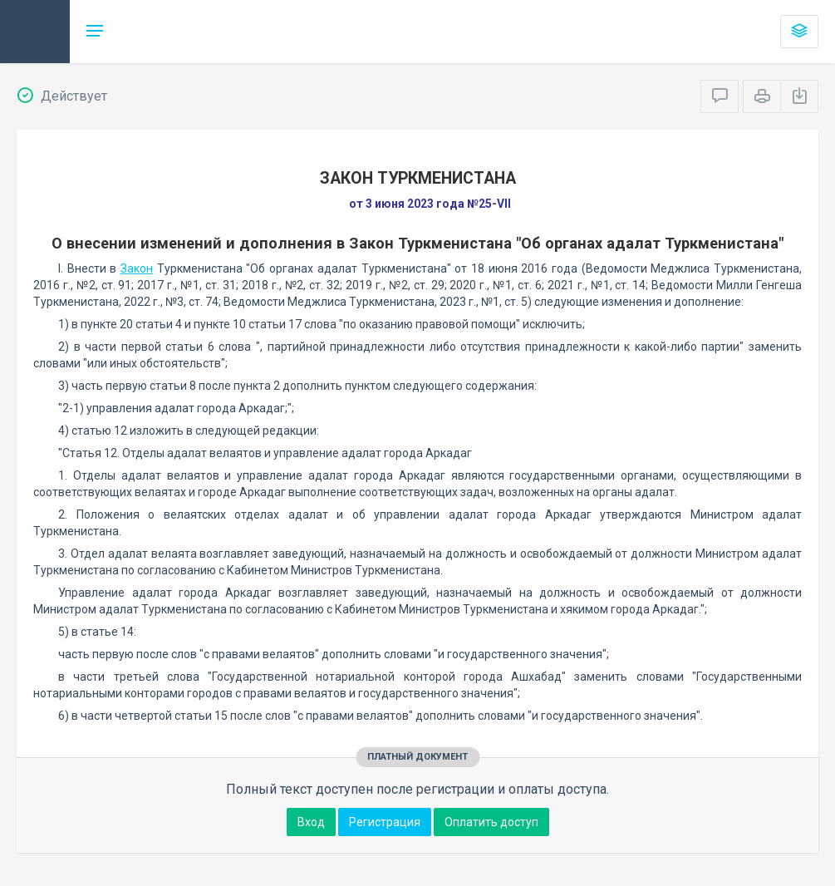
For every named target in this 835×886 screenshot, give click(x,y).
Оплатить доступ (491, 822)
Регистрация (384, 822)
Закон (136, 268)
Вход (311, 822)
